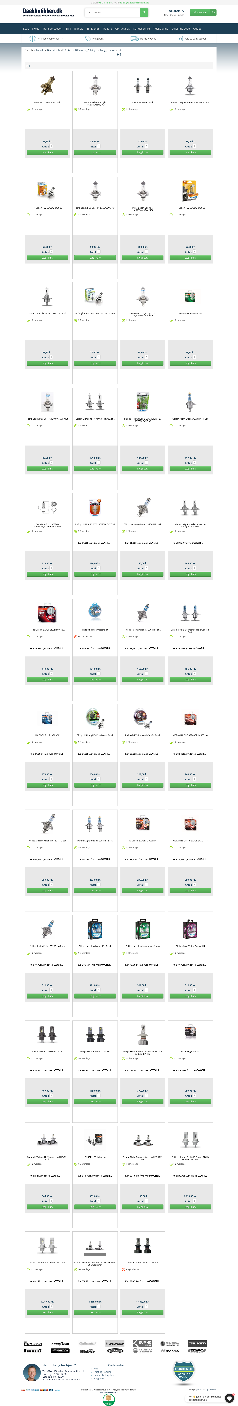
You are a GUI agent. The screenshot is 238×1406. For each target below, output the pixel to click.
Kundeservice (141, 28)
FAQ (96, 1368)
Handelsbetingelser (104, 1375)
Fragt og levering (102, 1371)
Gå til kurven (200, 12)
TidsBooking (160, 28)
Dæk (26, 28)
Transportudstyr (53, 28)
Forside (40, 50)
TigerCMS (198, 1390)
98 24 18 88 (105, 2)
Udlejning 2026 (180, 28)
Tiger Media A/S (211, 1390)
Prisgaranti (99, 1378)
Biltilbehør (92, 28)
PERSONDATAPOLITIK (109, 1392)
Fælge (35, 28)
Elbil (68, 28)
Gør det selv (122, 28)
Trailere (107, 28)
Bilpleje (78, 28)
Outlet (197, 28)
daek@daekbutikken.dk (134, 2)
